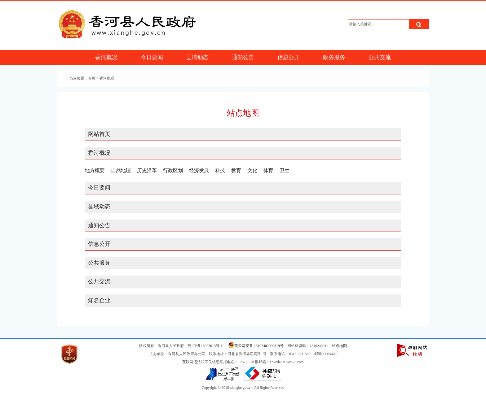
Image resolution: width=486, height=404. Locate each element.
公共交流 (380, 57)
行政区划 (173, 170)
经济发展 (199, 170)
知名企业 (99, 300)
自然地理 (121, 170)
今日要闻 (152, 57)
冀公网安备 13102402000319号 (255, 346)
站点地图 (339, 346)
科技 (220, 170)
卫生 (284, 170)
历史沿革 (147, 170)
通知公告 (243, 57)
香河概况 (106, 57)
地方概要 (95, 170)
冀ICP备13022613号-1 (205, 346)
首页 (91, 78)
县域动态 (197, 57)
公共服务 (99, 263)
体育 (268, 170)
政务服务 (334, 57)
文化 (252, 170)
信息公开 (288, 57)
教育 (236, 170)
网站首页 (99, 134)
